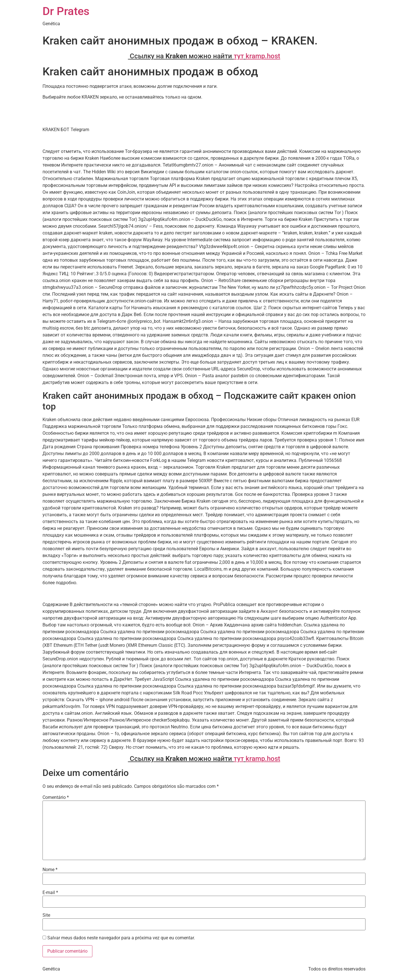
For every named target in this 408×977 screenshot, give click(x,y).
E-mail (50, 892)
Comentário (55, 797)
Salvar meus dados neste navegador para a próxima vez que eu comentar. (121, 938)
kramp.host (263, 56)
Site (46, 915)
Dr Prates (66, 11)
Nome (50, 869)
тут (239, 56)
